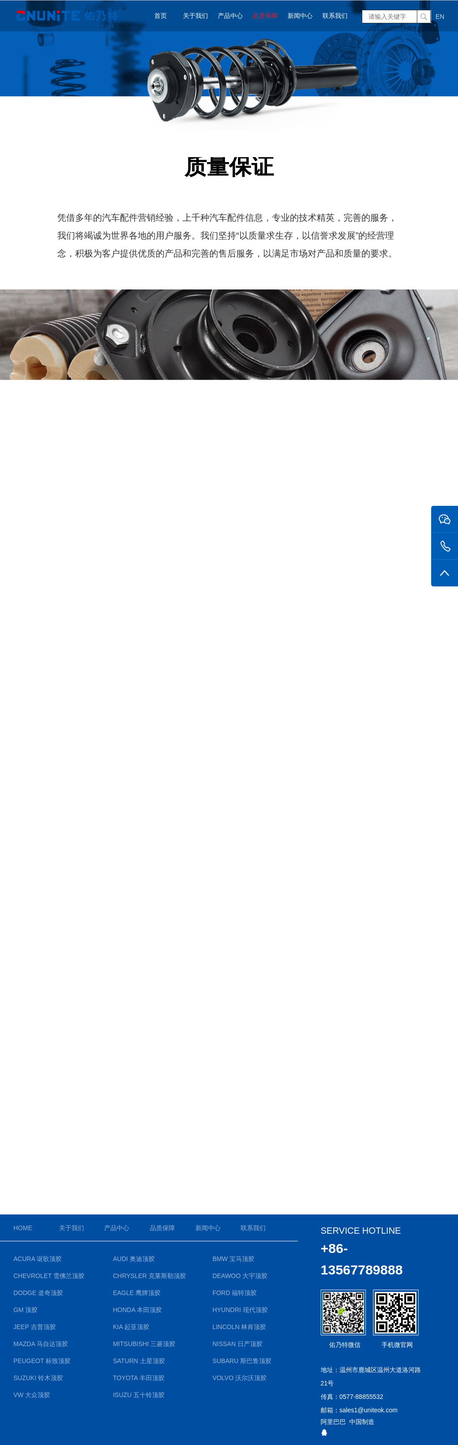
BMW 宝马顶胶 (233, 1258)
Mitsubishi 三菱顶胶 (144, 1343)
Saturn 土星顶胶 (139, 1360)
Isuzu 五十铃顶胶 (139, 1394)
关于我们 (195, 15)
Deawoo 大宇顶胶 (239, 1275)
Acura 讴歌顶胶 (37, 1258)
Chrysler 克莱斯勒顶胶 (149, 1275)
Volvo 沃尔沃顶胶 (239, 1377)
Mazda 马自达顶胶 (40, 1343)
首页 (160, 15)
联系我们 (335, 15)
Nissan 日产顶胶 (237, 1343)
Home (22, 1227)
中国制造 (361, 1421)
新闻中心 (300, 15)
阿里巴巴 (333, 1421)
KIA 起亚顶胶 (131, 1326)
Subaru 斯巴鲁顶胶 (241, 1360)
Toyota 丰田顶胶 (138, 1377)
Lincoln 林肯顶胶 (239, 1326)
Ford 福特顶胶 (234, 1292)
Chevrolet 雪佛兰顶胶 (49, 1275)
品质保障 (265, 15)
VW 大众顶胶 (31, 1394)
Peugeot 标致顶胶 (42, 1360)
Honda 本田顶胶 (137, 1309)
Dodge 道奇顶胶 (38, 1292)
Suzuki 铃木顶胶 (38, 1377)
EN (440, 16)
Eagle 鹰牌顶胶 (137, 1292)
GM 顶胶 (25, 1309)
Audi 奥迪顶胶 (133, 1258)
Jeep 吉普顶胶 (34, 1326)
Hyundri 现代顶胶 (240, 1309)
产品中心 (230, 15)
